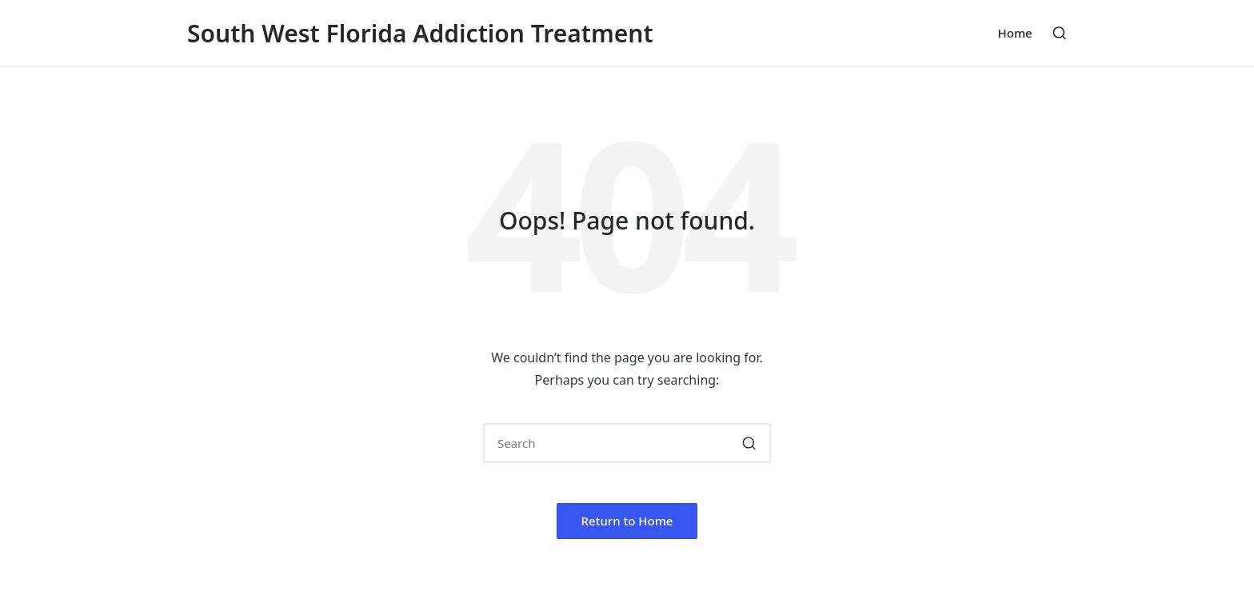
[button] (749, 443)
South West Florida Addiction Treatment (420, 33)
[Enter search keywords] (627, 443)
